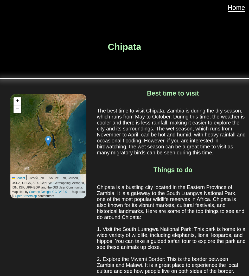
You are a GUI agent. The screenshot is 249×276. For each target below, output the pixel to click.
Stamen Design (39, 192)
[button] (48, 141)
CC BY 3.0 (59, 192)
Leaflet (18, 178)
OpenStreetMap (26, 196)
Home (236, 7)
